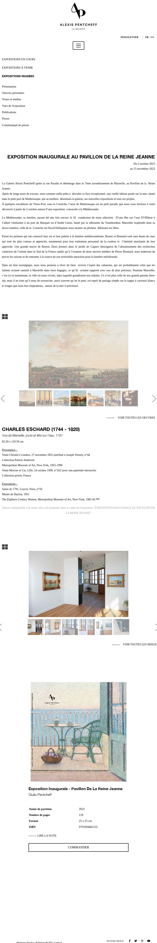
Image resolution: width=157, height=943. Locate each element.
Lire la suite (47, 835)
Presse (5, 118)
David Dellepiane (58, 227)
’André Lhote (64, 222)
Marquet (45, 222)
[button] (4, 398)
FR (147, 37)
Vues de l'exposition (13, 105)
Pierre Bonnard (123, 251)
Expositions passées (18, 76)
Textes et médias (11, 99)
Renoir (109, 236)
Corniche (38, 227)
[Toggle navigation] (78, 45)
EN (152, 37)
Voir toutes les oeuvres (136, 417)
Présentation (9, 86)
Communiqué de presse (15, 125)
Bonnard (122, 236)
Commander (78, 847)
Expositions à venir (17, 67)
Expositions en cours (18, 59)
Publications (9, 112)
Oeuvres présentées (13, 92)
